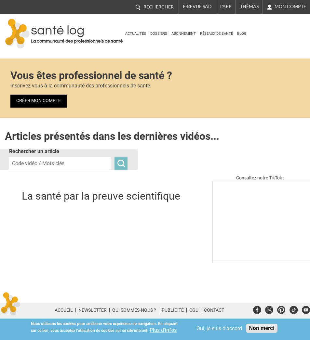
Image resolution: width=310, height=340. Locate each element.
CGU (193, 310)
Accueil (64, 310)
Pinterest (281, 309)
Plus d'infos (163, 330)
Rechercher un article (34, 151)
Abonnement (183, 34)
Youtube (306, 309)
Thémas (249, 6)
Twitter (269, 309)
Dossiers (158, 34)
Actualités (135, 34)
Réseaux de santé (216, 34)
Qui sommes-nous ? (134, 310)
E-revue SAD (197, 6)
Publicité (173, 310)
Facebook (257, 309)
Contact (214, 310)
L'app (226, 6)
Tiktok (293, 309)
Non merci (261, 328)
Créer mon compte (38, 100)
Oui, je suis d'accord (219, 328)
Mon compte (290, 6)
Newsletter (92, 310)
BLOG (242, 34)
